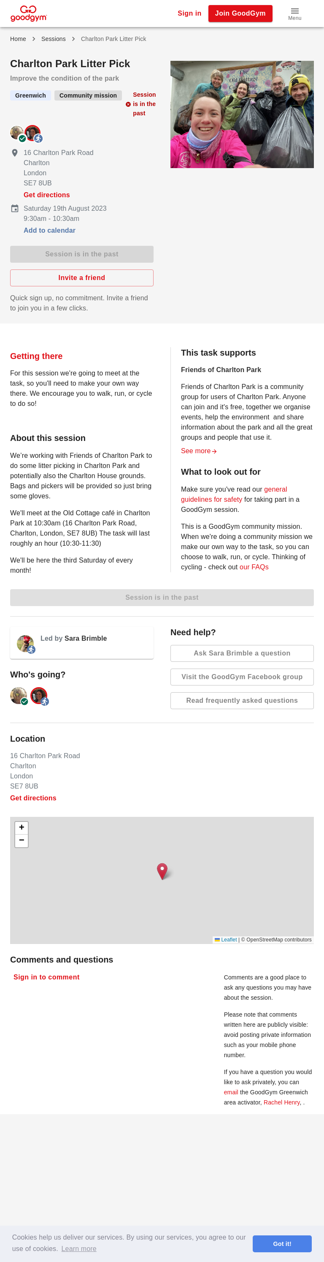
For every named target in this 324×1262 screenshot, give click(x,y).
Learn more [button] (79, 1248)
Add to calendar (50, 230)
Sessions (53, 38)
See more (199, 450)
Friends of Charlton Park (221, 369)
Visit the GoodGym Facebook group (242, 677)
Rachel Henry (282, 1102)
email (231, 1092)
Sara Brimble (86, 638)
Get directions (47, 195)
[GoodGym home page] (29, 12)
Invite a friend (82, 278)
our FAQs (254, 567)
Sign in (189, 13)
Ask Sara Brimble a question (242, 653)
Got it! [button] (282, 1243)
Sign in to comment (46, 977)
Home (18, 38)
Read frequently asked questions (242, 701)
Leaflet (226, 940)
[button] (295, 13)
